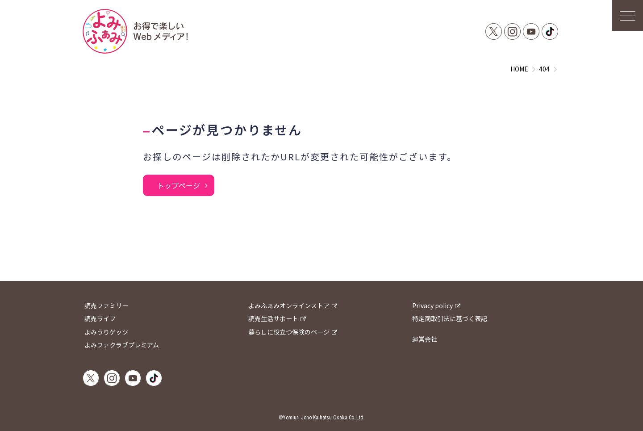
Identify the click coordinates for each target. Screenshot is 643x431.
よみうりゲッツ (106, 331)
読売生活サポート (273, 318)
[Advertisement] (321, 252)
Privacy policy (432, 305)
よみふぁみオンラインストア (289, 305)
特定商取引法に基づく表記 (449, 318)
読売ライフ (100, 318)
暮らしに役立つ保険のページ (289, 331)
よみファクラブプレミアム (121, 344)
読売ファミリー (106, 305)
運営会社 (424, 339)
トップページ (178, 185)
